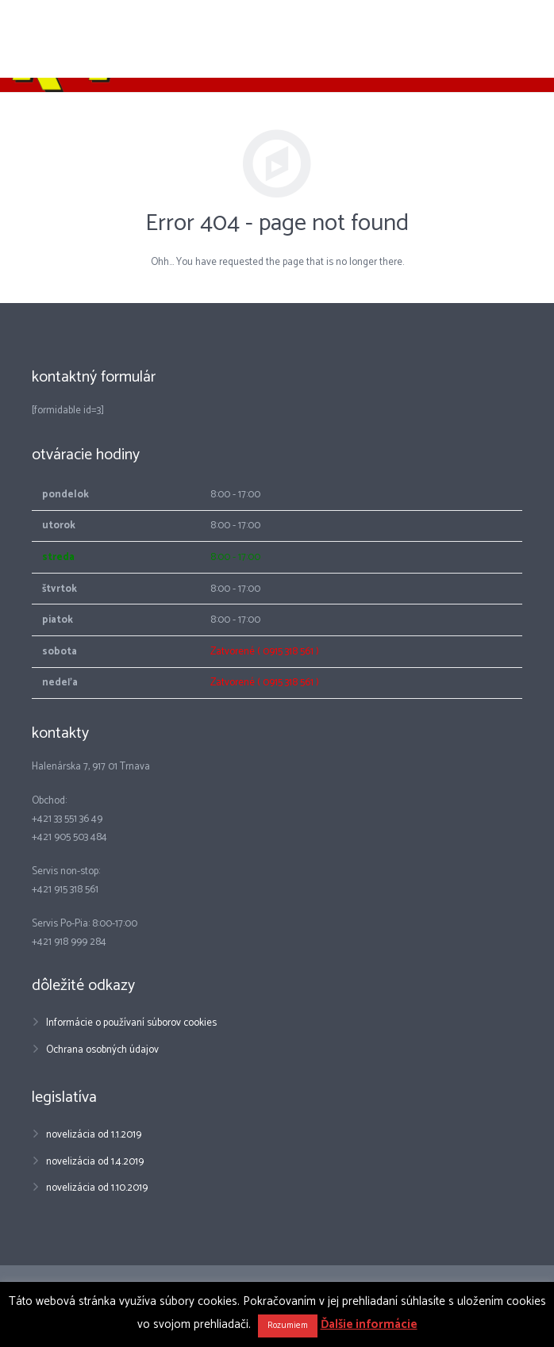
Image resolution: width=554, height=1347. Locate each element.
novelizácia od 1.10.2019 (97, 1188)
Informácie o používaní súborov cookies (131, 1023)
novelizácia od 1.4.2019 (95, 1161)
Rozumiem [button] (287, 1325)
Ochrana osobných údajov (102, 1050)
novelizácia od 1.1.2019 (93, 1134)
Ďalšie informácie (369, 1324)
